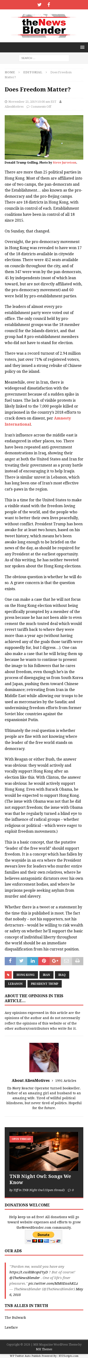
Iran (46, 975)
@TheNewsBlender (24, 1278)
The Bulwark (15, 1317)
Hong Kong (25, 975)
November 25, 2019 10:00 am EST (32, 101)
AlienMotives (14, 106)
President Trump (44, 983)
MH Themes (44, 1349)
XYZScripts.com (68, 1356)
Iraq (62, 975)
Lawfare (11, 1327)
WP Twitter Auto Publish (25, 1356)
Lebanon (15, 983)
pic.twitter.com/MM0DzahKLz (53, 1283)
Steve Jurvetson (64, 162)
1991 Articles (65, 1081)
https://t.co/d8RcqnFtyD (28, 1272)
